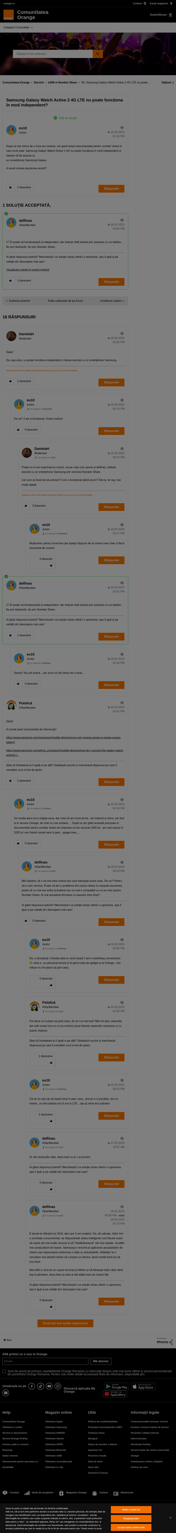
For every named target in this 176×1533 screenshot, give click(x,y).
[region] (88, 1518)
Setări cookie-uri (131, 1509)
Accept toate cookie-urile (131, 1527)
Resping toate (131, 1518)
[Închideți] (170, 1518)
